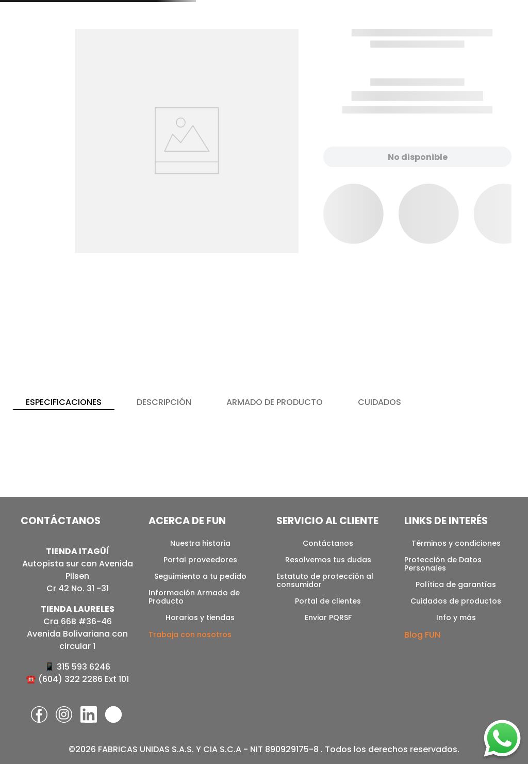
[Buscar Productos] (417, 32)
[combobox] (344, 32)
